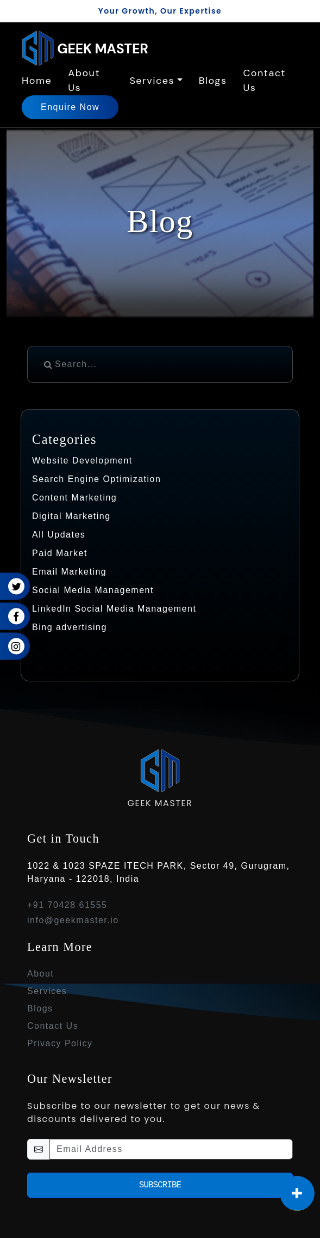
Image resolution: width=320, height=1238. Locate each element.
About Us (84, 80)
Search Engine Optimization (96, 479)
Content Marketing (74, 497)
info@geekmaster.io (73, 920)
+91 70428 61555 (67, 905)
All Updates (58, 534)
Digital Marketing (71, 516)
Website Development (82, 460)
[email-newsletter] (171, 1149)
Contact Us (264, 80)
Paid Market (59, 553)
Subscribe (160, 1185)
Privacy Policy (60, 1043)
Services (151, 80)
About (40, 973)
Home (37, 80)
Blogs (213, 80)
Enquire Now (70, 107)
